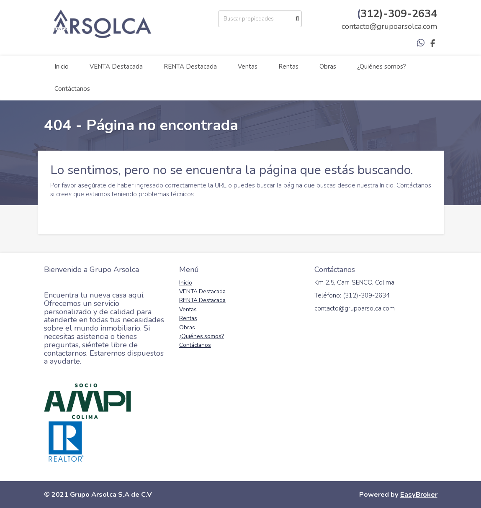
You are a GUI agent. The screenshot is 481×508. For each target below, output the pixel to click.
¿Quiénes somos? (381, 66)
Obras (327, 66)
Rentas (288, 66)
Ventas (247, 66)
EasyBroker (418, 494)
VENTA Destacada (116, 66)
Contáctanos (72, 89)
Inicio (61, 66)
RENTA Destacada (190, 66)
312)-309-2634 (398, 13)
